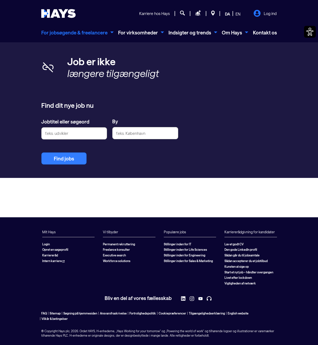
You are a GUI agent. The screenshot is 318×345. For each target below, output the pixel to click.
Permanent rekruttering (119, 244)
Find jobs (64, 158)
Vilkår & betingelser (54, 318)
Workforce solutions (116, 261)
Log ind (265, 14)
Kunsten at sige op (236, 266)
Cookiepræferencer (172, 313)
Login (46, 244)
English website (238, 313)
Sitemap (55, 313)
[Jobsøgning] (182, 14)
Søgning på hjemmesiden (80, 313)
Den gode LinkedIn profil (240, 249)
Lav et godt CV (234, 244)
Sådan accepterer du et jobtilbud (246, 261)
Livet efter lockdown (238, 277)
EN (237, 14)
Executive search (114, 255)
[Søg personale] (198, 14)
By (115, 121)
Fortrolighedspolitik (142, 313)
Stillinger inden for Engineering (184, 255)
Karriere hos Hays (154, 13)
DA (227, 14)
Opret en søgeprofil (55, 249)
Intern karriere (53, 261)
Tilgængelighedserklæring (207, 313)
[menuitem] (77, 32)
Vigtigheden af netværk (240, 283)
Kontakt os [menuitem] (265, 32)
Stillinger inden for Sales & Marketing (188, 261)
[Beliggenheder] (213, 14)
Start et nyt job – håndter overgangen (248, 272)
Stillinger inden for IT (177, 244)
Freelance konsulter (116, 249)
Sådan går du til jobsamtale (242, 255)
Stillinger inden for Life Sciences (185, 249)
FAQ (44, 313)
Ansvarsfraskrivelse (113, 313)
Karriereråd (50, 255)
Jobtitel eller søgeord (65, 122)
